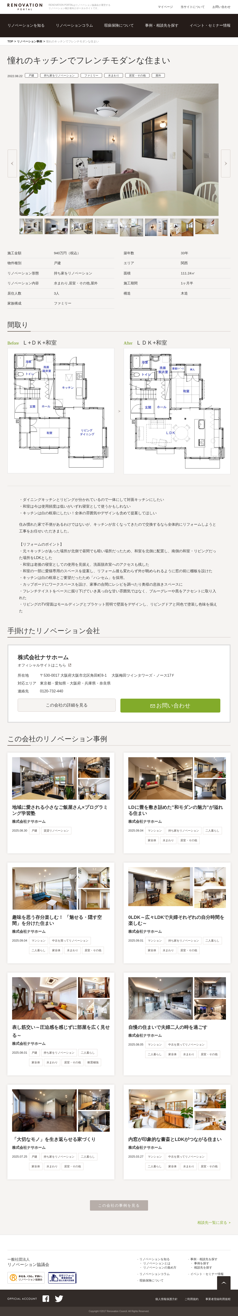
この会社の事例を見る (119, 1205)
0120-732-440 (51, 691)
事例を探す (201, 1263)
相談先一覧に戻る (212, 1223)
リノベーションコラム (74, 25)
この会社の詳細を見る (67, 705)
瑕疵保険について (119, 25)
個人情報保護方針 (166, 1299)
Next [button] (225, 163)
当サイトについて (193, 7)
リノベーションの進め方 (159, 1267)
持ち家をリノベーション (59, 75)
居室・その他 (137, 75)
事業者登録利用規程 (218, 1299)
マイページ (165, 7)
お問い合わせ (221, 7)
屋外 (158, 75)
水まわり (113, 75)
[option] (119, 150)
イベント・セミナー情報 (210, 25)
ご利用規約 (191, 1299)
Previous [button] (12, 163)
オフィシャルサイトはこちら (42, 665)
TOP (10, 41)
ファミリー (91, 75)
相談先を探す (203, 1267)
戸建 (31, 75)
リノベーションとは (156, 1263)
